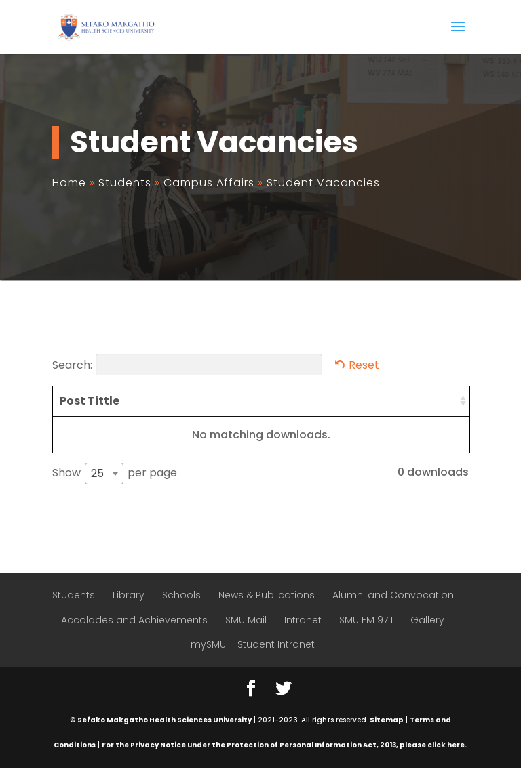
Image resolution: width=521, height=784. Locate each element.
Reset (364, 365)
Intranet (303, 635)
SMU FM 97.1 (366, 635)
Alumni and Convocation (393, 610)
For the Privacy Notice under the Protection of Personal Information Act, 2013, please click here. (284, 761)
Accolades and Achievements (134, 635)
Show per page (114, 489)
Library (128, 610)
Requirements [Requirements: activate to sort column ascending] (158, 401)
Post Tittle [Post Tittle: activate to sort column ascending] (76, 408)
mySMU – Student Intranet (253, 660)
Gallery (427, 635)
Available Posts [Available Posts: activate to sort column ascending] (350, 408)
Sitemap (387, 735)
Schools (181, 610)
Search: (187, 364)
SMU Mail (246, 635)
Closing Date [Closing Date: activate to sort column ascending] (427, 408)
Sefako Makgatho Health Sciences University (164, 735)
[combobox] (104, 489)
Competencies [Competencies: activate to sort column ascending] (260, 401)
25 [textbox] (97, 489)
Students (73, 610)
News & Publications (266, 610)
